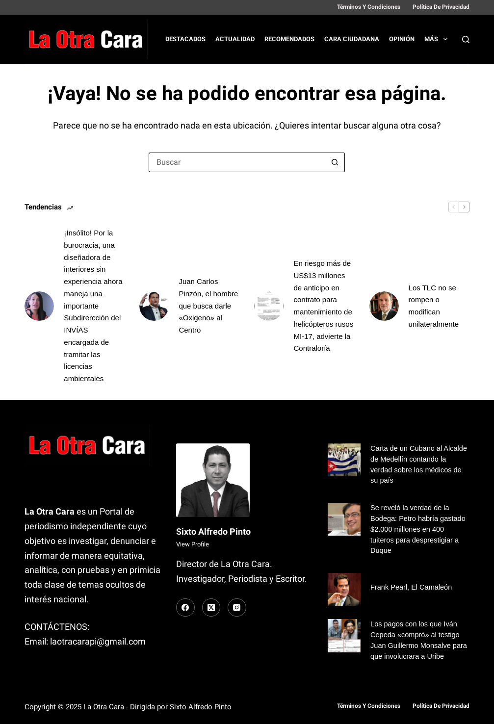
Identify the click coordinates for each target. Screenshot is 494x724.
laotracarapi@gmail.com (98, 641)
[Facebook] (185, 607)
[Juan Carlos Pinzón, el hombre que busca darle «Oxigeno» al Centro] (154, 306)
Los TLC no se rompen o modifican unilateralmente (434, 306)
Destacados (185, 39)
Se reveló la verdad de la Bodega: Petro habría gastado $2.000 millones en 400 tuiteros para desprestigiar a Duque (418, 529)
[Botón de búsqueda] (335, 162)
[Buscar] (465, 39)
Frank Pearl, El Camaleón (411, 587)
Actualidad (235, 39)
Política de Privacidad (441, 6)
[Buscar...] (237, 162)
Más (437, 39)
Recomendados (289, 39)
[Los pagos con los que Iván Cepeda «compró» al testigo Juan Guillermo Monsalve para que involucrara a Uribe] (344, 635)
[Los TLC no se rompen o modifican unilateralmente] (384, 306)
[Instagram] (237, 607)
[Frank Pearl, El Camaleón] (344, 589)
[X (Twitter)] (211, 607)
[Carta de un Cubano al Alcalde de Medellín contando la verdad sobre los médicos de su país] (344, 459)
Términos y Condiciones (368, 6)
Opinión (402, 39)
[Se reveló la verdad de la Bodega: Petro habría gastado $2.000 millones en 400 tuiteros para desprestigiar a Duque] (344, 519)
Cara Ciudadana (351, 39)
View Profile (192, 544)
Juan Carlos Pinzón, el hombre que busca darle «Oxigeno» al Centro (208, 305)
